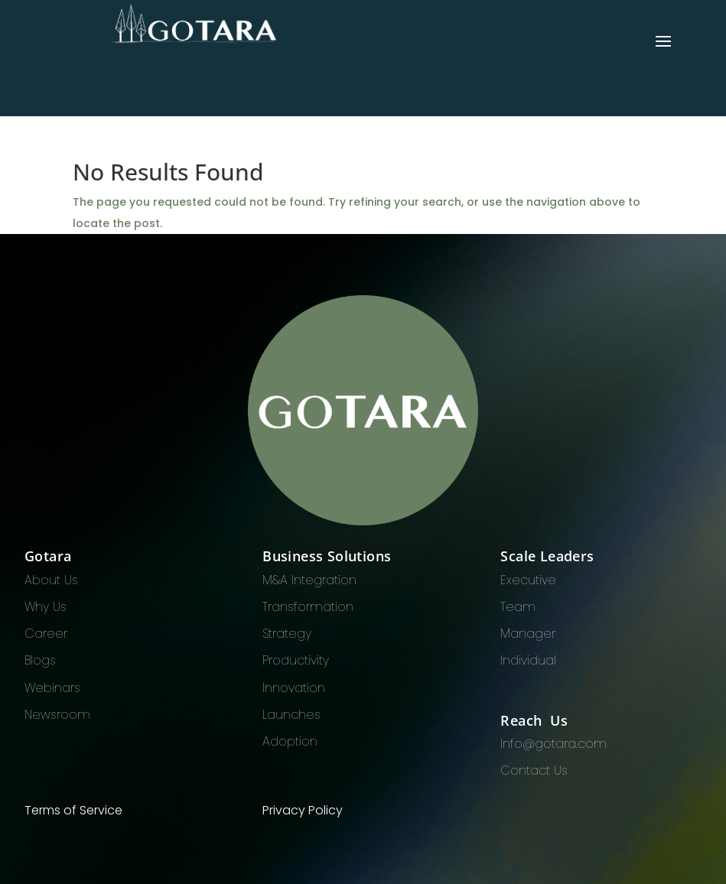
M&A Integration (309, 580)
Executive (528, 580)
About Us (51, 580)
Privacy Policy (302, 810)
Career (45, 633)
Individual (528, 660)
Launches (291, 714)
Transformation (307, 607)
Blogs (40, 660)
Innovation (293, 688)
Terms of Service (73, 810)
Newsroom (57, 714)
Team (518, 607)
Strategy (286, 633)
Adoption (289, 741)
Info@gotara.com (553, 743)
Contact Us (534, 770)
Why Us (45, 607)
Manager (527, 633)
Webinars (52, 688)
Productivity (295, 660)
